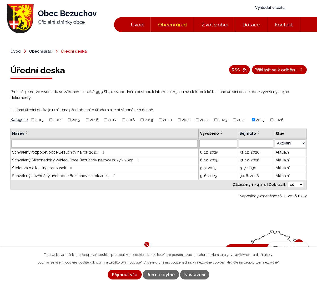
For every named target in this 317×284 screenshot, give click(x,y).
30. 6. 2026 (249, 176)
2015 (76, 120)
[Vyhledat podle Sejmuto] (256, 144)
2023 (222, 120)
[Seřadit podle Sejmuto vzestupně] (258, 132)
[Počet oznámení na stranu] (295, 184)
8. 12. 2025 (209, 152)
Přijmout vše (124, 274)
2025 (260, 120)
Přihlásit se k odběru (279, 69)
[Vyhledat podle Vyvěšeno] (218, 144)
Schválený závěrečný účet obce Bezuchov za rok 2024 (64, 176)
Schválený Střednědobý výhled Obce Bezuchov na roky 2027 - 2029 (76, 160)
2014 (57, 120)
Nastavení (194, 274)
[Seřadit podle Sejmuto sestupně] (258, 134)
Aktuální (283, 152)
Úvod (137, 25)
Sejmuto (248, 133)
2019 (149, 120)
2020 (167, 120)
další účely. (264, 255)
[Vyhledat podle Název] (104, 144)
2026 (278, 120)
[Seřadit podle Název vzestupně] (27, 132)
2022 (204, 120)
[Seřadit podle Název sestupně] (27, 134)
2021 (186, 120)
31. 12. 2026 (250, 152)
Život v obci (214, 25)
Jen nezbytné (161, 274)
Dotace (251, 25)
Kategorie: (19, 119)
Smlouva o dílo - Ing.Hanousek (43, 168)
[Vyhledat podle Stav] (290, 143)
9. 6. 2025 (208, 176)
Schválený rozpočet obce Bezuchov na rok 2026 (59, 152)
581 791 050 (162, 244)
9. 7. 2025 (208, 168)
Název (18, 133)
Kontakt (284, 25)
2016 (94, 120)
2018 (130, 120)
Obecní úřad (172, 25)
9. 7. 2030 (248, 168)
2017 (112, 120)
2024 (241, 120)
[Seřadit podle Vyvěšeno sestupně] (221, 134)
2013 (39, 120)
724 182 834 (185, 244)
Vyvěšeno (209, 133)
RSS (239, 69)
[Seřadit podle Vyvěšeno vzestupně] (221, 132)
